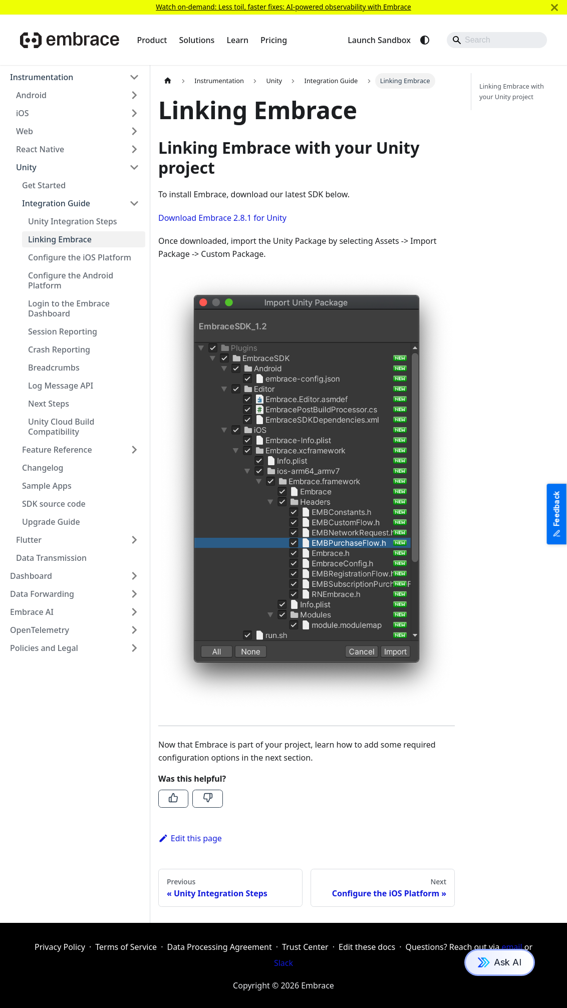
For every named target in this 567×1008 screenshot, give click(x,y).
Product (152, 40)
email (511, 946)
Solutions (196, 40)
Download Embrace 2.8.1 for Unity (222, 217)
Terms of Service (126, 946)
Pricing (273, 40)
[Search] (497, 40)
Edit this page (190, 838)
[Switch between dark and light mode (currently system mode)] (425, 40)
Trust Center (305, 946)
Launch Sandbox (379, 40)
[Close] (554, 7)
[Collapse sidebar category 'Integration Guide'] (134, 203)
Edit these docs (367, 946)
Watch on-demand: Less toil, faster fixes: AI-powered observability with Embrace (283, 7)
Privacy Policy (60, 946)
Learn (237, 40)
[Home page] (167, 81)
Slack (283, 962)
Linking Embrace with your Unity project (511, 91)
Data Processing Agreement (219, 946)
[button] (74, 77)
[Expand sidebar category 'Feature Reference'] (134, 450)
